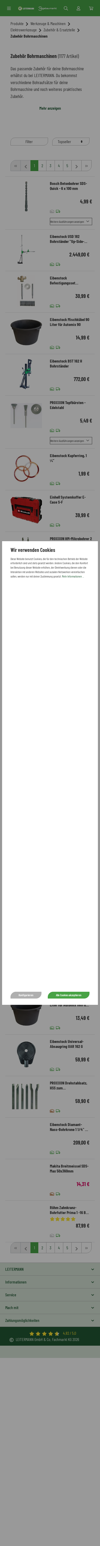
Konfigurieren (26, 995)
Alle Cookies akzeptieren (68, 995)
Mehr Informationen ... (73, 576)
